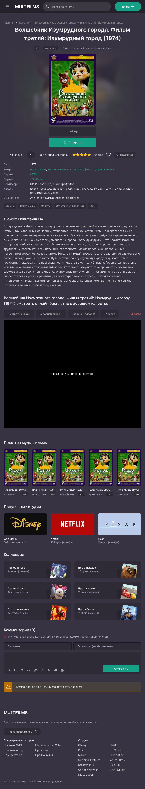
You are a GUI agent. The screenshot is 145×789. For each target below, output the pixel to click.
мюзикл (78, 169)
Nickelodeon (86, 774)
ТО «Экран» (38, 179)
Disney (82, 745)
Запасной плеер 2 (83, 313)
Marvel (82, 755)
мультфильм (38, 169)
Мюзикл (10, 206)
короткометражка (60, 169)
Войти (126, 6)
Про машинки (44, 755)
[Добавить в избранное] (108, 155)
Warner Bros (117, 759)
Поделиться (126, 154)
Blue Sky (115, 764)
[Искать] (48, 6)
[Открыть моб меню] (7, 6)
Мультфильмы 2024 (48, 745)
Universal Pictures (89, 759)
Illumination (116, 755)
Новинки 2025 (13, 745)
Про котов (41, 750)
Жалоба (133, 314)
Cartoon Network (88, 769)
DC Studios (116, 750)
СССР (34, 174)
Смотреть (75, 142)
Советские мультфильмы (70, 206)
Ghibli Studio (117, 769)
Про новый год (13, 750)
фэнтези (90, 169)
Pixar (81, 750)
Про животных (13, 755)
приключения (105, 169)
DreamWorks (86, 764)
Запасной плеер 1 (50, 313)
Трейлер (72, 131)
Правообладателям (20, 731)
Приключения (27, 206)
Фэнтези (45, 206)
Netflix (114, 745)
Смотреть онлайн (19, 313)
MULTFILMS (27, 6)
